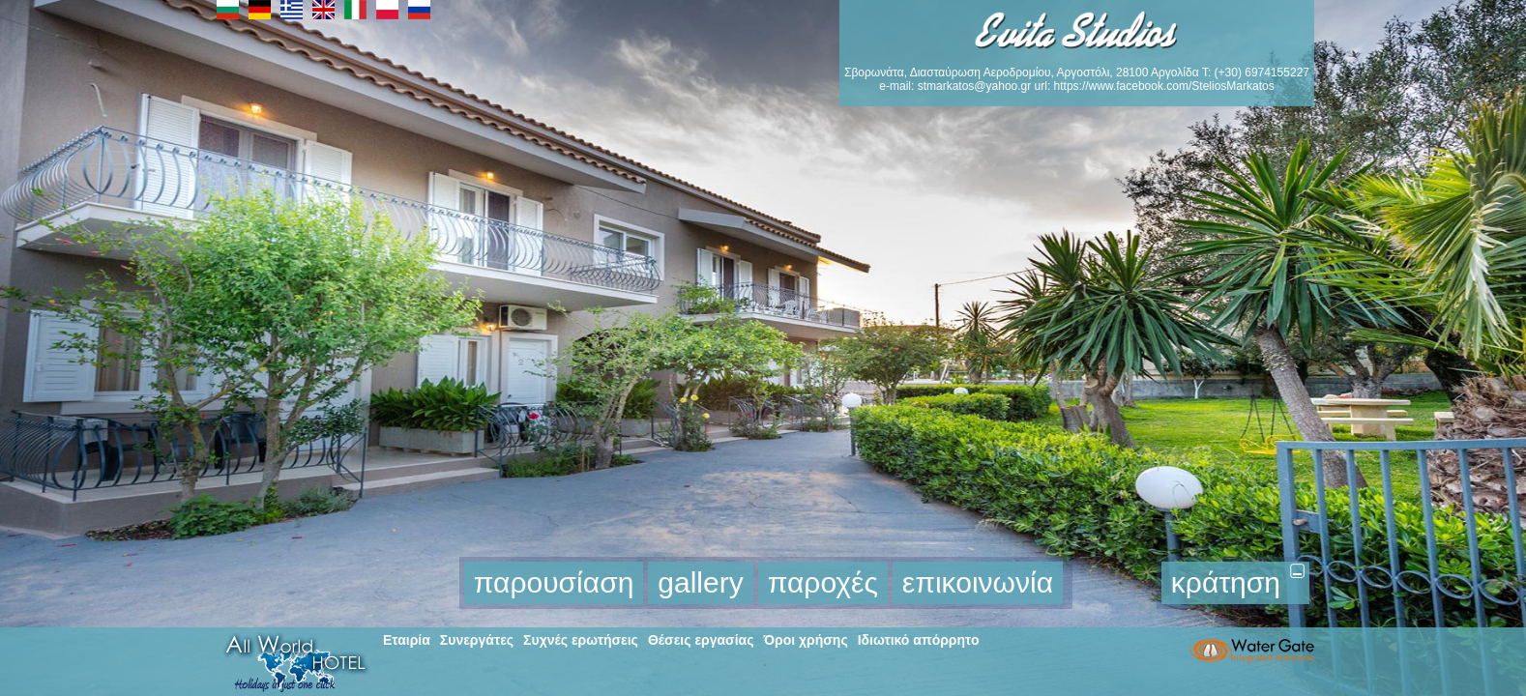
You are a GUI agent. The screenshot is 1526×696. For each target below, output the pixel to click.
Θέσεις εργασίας (701, 640)
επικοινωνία (977, 582)
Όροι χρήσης (805, 640)
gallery (700, 582)
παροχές (823, 582)
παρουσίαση (554, 582)
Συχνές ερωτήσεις (580, 640)
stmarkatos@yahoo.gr (975, 86)
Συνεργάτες (477, 640)
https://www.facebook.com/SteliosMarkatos (1164, 86)
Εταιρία (406, 640)
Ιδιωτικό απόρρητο (919, 640)
